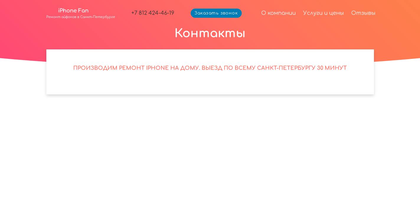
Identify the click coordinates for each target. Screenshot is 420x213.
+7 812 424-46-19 (152, 13)
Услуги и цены (323, 13)
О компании (278, 13)
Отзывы (363, 13)
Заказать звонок (216, 13)
